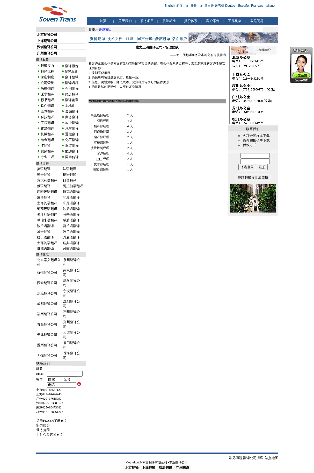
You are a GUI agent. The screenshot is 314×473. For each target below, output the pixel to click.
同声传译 (71, 157)
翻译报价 (71, 66)
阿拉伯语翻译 (73, 186)
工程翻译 (47, 123)
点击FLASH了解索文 (51, 420)
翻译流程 (47, 71)
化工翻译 (71, 140)
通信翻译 (71, 134)
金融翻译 (71, 111)
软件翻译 (47, 106)
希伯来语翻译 (47, 220)
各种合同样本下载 (256, 136)
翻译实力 (47, 66)
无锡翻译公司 (47, 355)
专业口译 (47, 157)
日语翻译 (69, 180)
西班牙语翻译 (47, 192)
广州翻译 (182, 468)
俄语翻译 (43, 186)
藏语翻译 (43, 232)
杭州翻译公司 (47, 272)
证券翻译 (47, 111)
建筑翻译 (47, 128)
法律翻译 (47, 88)
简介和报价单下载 (256, 140)
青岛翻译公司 (47, 324)
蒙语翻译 (43, 197)
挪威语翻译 (45, 249)
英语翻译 (43, 169)
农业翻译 (71, 123)
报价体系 (191, 21)
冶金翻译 (47, 140)
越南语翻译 (71, 249)
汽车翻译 (71, 128)
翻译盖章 (71, 100)
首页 (103, 21)
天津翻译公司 (47, 335)
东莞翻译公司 (47, 293)
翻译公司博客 (253, 458)
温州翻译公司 (47, 345)
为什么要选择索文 (49, 434)
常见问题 (257, 21)
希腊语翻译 (71, 220)
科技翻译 (47, 117)
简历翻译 (71, 94)
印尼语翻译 (71, 203)
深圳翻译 (165, 468)
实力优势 (43, 425)
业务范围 (43, 430)
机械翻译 (47, 134)
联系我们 (43, 363)
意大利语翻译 (47, 180)
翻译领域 (71, 77)
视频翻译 (47, 151)
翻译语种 (71, 83)
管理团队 (105, 30)
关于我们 (125, 21)
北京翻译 (131, 468)
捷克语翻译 (71, 192)
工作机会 (235, 21)
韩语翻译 (43, 175)
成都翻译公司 (47, 304)
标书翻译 (47, 100)
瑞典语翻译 (71, 243)
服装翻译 (71, 145)
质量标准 (169, 21)
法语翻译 (69, 169)
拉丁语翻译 (45, 237)
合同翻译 (71, 88)
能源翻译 (71, 151)
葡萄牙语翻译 (47, 209)
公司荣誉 (47, 83)
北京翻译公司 (47, 35)
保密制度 (47, 77)
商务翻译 (71, 117)
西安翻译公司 (47, 283)
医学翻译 (47, 94)
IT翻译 (45, 145)
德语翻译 (69, 175)
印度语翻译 (71, 197)
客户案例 (213, 21)
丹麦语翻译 (71, 237)
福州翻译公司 (47, 314)
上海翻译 (148, 468)
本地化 (70, 106)
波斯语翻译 (71, 209)
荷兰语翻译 (71, 226)
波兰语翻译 (45, 226)
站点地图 (271, 458)
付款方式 (249, 145)
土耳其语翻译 (47, 203)
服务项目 (147, 21)
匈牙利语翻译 (47, 214)
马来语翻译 (71, 214)
